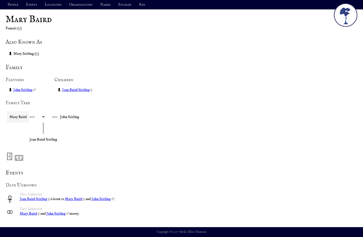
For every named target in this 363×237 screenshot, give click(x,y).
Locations (53, 4)
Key (142, 4)
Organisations (81, 4)
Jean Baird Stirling (76, 89)
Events (31, 4)
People (13, 4)
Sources (124, 4)
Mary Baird (73, 199)
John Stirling (22, 89)
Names (105, 4)
